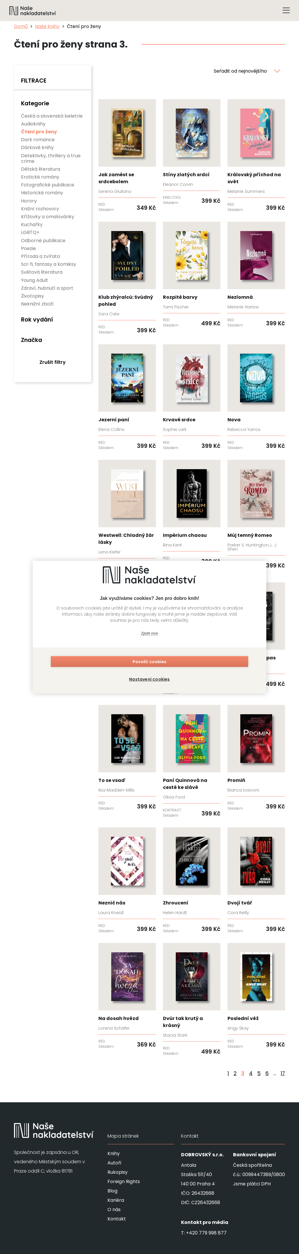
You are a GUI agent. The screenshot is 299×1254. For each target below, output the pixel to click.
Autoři (114, 1162)
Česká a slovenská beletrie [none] (52, 116)
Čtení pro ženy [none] (39, 132)
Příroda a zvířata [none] (40, 256)
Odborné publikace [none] (43, 240)
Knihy (113, 1153)
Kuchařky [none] (32, 224)
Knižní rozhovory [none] (40, 209)
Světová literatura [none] (41, 272)
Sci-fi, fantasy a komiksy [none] (48, 264)
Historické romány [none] (42, 192)
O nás (114, 1209)
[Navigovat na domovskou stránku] (32, 11)
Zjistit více (149, 634)
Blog (112, 1190)
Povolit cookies (149, 663)
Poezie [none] (28, 248)
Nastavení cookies (149, 678)
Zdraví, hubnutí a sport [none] (47, 288)
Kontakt (116, 1218)
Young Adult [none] (34, 280)
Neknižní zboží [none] (37, 304)
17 (283, 1073)
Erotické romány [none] (40, 177)
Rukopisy (117, 1172)
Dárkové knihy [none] (37, 147)
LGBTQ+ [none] (30, 232)
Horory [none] (29, 201)
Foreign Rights (123, 1181)
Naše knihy (47, 26)
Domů (21, 26)
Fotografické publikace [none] (47, 185)
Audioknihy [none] (33, 124)
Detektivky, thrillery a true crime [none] (51, 158)
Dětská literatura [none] (40, 169)
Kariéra (115, 1200)
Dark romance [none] (38, 139)
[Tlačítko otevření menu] (286, 10)
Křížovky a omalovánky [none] (47, 216)
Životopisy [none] (32, 296)
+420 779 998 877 (206, 1232)
